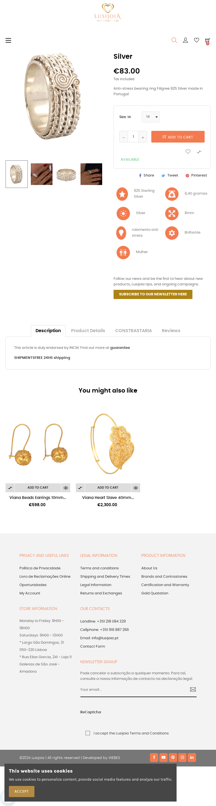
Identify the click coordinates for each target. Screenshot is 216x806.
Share (149, 175)
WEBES (114, 758)
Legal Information (95, 585)
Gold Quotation (154, 593)
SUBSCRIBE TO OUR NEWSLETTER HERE (153, 294)
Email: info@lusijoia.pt (99, 638)
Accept (21, 791)
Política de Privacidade (40, 568)
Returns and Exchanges (101, 593)
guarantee (120, 348)
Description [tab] (48, 331)
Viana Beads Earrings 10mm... (37, 498)
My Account (29, 593)
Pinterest (199, 175)
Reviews (171, 331)
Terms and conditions (99, 568)
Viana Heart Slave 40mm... (108, 498)
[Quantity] (133, 136)
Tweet (172, 175)
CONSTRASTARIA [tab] (133, 331)
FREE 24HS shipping (52, 358)
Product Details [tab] (88, 331)
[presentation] (144, 715)
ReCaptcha (90, 712)
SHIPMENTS (24, 358)
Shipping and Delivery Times (105, 577)
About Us (149, 568)
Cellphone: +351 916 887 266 (104, 630)
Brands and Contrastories (164, 577)
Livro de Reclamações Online (45, 577)
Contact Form (92, 646)
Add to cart (178, 137)
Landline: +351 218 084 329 (103, 621)
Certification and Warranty (165, 585)
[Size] (151, 117)
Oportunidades (33, 585)
